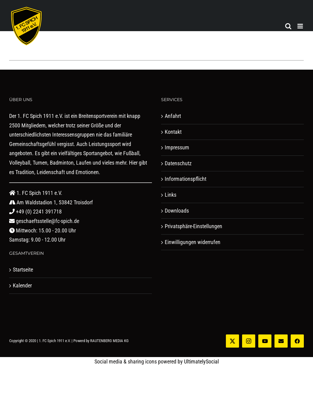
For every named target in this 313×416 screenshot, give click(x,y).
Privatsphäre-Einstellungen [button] (193, 226)
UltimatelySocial (201, 361)
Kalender (22, 285)
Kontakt (173, 132)
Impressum (177, 147)
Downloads (177, 210)
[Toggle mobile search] (288, 26)
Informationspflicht (185, 179)
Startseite (23, 269)
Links (170, 195)
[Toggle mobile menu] (300, 26)
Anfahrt (173, 116)
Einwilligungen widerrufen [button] (192, 242)
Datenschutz (178, 163)
